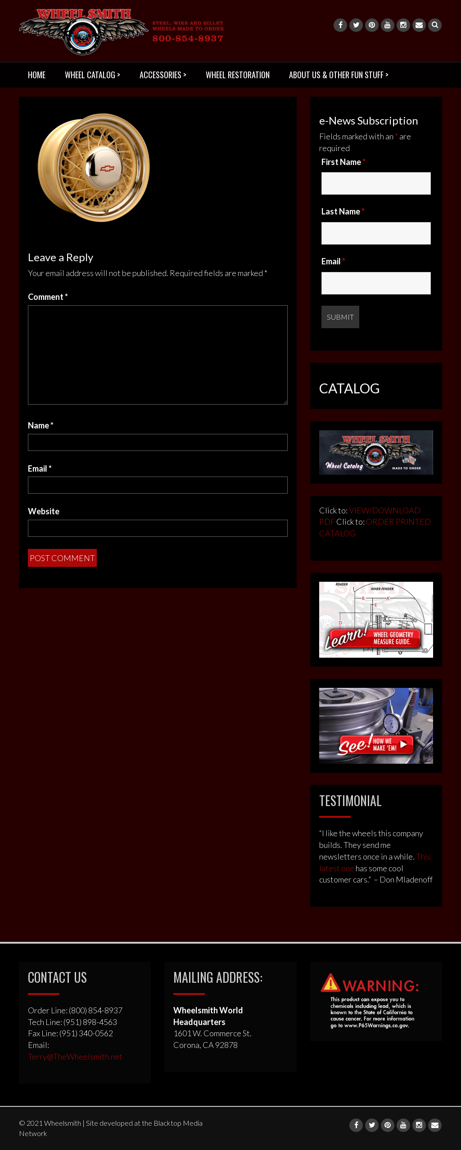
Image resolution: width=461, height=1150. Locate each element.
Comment (48, 297)
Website (43, 511)
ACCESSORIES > (163, 74)
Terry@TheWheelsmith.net (75, 1056)
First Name (343, 161)
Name (41, 425)
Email (40, 468)
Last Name (343, 211)
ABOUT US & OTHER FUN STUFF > (339, 74)
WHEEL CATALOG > (92, 74)
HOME (36, 74)
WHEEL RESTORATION (238, 74)
